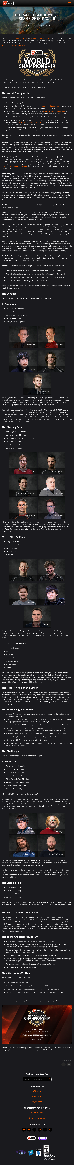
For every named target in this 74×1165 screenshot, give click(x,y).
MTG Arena (37, 1091)
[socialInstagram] (45, 1130)
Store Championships (37, 1118)
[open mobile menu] (69, 3)
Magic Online (37, 1102)
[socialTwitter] (29, 1130)
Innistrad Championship (51, 106)
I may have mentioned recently (15, 38)
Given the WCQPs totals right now (14, 166)
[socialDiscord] (50, 1130)
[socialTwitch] (34, 1130)
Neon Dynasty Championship (54, 111)
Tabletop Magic (37, 1096)
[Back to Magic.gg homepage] (8, 3)
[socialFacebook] (24, 1130)
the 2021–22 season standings (30, 122)
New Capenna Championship (41, 38)
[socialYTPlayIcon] (40, 1130)
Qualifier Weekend (37, 1112)
